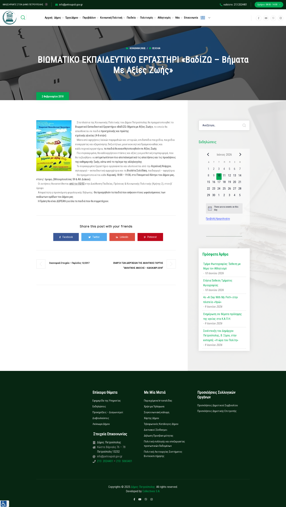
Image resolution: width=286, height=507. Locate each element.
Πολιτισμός (146, 17)
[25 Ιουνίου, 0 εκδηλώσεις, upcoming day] (224, 189)
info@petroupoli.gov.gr (69, 4)
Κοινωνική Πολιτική (111, 17)
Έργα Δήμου (71, 17)
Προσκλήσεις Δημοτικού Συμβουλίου (217, 405)
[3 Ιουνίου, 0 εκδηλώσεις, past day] (219, 170)
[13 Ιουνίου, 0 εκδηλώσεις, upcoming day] (234, 176)
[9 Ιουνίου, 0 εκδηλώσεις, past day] (213, 176)
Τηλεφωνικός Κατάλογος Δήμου (161, 424)
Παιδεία (131, 17)
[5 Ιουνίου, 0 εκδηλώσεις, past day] (229, 170)
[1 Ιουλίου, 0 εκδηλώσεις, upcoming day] (219, 196)
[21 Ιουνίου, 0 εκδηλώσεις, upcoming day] (240, 183)
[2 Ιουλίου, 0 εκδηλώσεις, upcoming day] (224, 196)
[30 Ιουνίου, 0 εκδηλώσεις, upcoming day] (213, 196)
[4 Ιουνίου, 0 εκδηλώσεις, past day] (224, 170)
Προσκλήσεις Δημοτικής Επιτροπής (217, 411)
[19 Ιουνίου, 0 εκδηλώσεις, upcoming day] (229, 183)
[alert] (224, 208)
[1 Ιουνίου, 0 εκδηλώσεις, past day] (208, 170)
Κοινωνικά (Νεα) (137, 48)
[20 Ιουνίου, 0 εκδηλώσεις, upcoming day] (234, 183)
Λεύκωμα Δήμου (101, 424)
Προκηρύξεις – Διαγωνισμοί (107, 412)
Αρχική (48, 17)
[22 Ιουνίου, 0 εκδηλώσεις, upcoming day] (208, 189)
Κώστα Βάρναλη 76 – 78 (111, 447)
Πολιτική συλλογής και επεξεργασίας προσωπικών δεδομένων (164, 444)
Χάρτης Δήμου (151, 418)
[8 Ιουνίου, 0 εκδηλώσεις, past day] (208, 176)
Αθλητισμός (164, 17)
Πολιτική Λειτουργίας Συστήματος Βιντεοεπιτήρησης (163, 454)
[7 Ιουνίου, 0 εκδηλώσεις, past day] (240, 170)
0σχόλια (154, 48)
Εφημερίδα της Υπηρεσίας (106, 400)
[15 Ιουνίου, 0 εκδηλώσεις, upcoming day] (208, 183)
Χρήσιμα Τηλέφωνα (154, 406)
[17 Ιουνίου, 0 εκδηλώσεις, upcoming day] (219, 183)
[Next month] (240, 154)
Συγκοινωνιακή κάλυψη (156, 412)
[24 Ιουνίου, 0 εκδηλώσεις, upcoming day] (219, 189)
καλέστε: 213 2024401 (233, 4)
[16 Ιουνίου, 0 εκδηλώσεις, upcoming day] (213, 183)
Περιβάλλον (89, 17)
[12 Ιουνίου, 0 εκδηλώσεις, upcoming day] (229, 176)
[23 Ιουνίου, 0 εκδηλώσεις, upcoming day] (213, 189)
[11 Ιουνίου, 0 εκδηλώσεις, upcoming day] (224, 176)
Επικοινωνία (191, 17)
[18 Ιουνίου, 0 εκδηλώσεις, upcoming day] (224, 183)
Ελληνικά (203, 18)
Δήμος (57, 17)
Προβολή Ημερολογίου (218, 218)
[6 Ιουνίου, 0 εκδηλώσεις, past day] (234, 170)
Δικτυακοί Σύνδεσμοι (155, 429)
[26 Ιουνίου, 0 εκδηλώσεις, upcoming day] (229, 189)
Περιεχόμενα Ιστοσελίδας (158, 400)
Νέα (177, 17)
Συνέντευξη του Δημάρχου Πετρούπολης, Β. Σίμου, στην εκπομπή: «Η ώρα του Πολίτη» (220, 335)
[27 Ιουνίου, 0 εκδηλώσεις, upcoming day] (234, 189)
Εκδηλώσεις (99, 406)
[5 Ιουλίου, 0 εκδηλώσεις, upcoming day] (240, 196)
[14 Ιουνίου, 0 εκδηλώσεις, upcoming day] (240, 176)
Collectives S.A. (151, 491)
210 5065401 (123, 461)
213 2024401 (105, 461)
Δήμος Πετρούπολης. (143, 487)
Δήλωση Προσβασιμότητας (158, 435)
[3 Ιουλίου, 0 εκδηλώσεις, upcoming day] (229, 196)
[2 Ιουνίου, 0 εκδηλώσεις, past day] (213, 170)
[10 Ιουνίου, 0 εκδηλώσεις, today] (219, 176)
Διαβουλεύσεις (100, 418)
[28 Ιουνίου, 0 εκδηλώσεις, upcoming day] (240, 189)
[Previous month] (208, 154)
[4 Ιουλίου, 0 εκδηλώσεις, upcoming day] (234, 196)
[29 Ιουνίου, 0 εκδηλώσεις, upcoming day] (208, 196)
